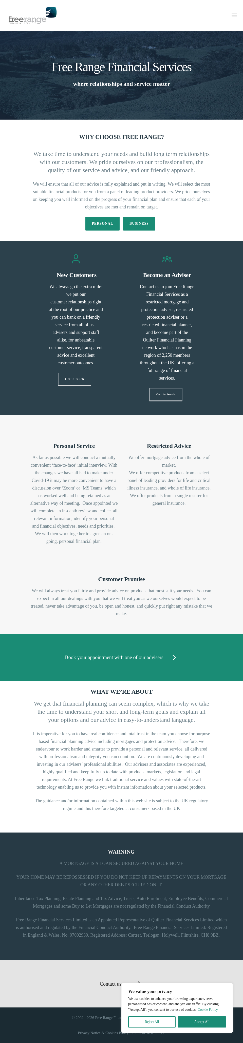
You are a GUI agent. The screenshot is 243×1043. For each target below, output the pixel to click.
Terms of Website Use (148, 1033)
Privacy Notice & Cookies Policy (103, 1033)
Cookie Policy (208, 1010)
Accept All (201, 1022)
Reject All (152, 1022)
